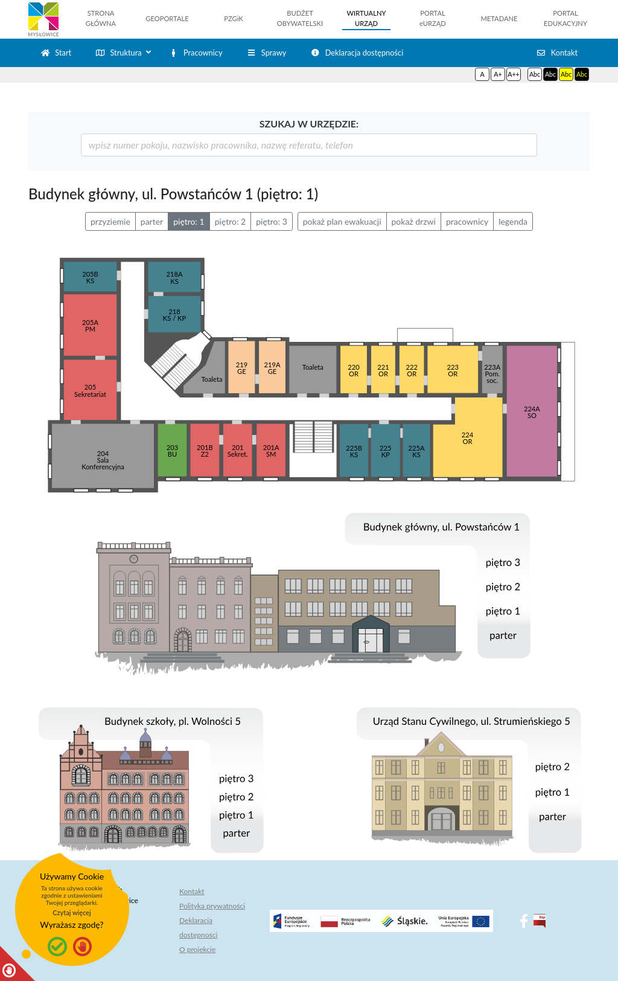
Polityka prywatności (212, 905)
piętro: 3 (271, 221)
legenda (513, 221)
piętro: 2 (230, 221)
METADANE (498, 18)
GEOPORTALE (166, 18)
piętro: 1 (189, 221)
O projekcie (197, 949)
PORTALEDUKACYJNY (565, 18)
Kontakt (192, 891)
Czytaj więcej (72, 912)
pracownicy (467, 221)
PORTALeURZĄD (432, 18)
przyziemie (110, 221)
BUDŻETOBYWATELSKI (300, 18)
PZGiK (233, 18)
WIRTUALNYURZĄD (366, 18)
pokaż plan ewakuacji (342, 221)
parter (152, 221)
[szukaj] (309, 144)
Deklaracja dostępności (198, 927)
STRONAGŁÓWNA (101, 18)
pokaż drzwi (414, 221)
